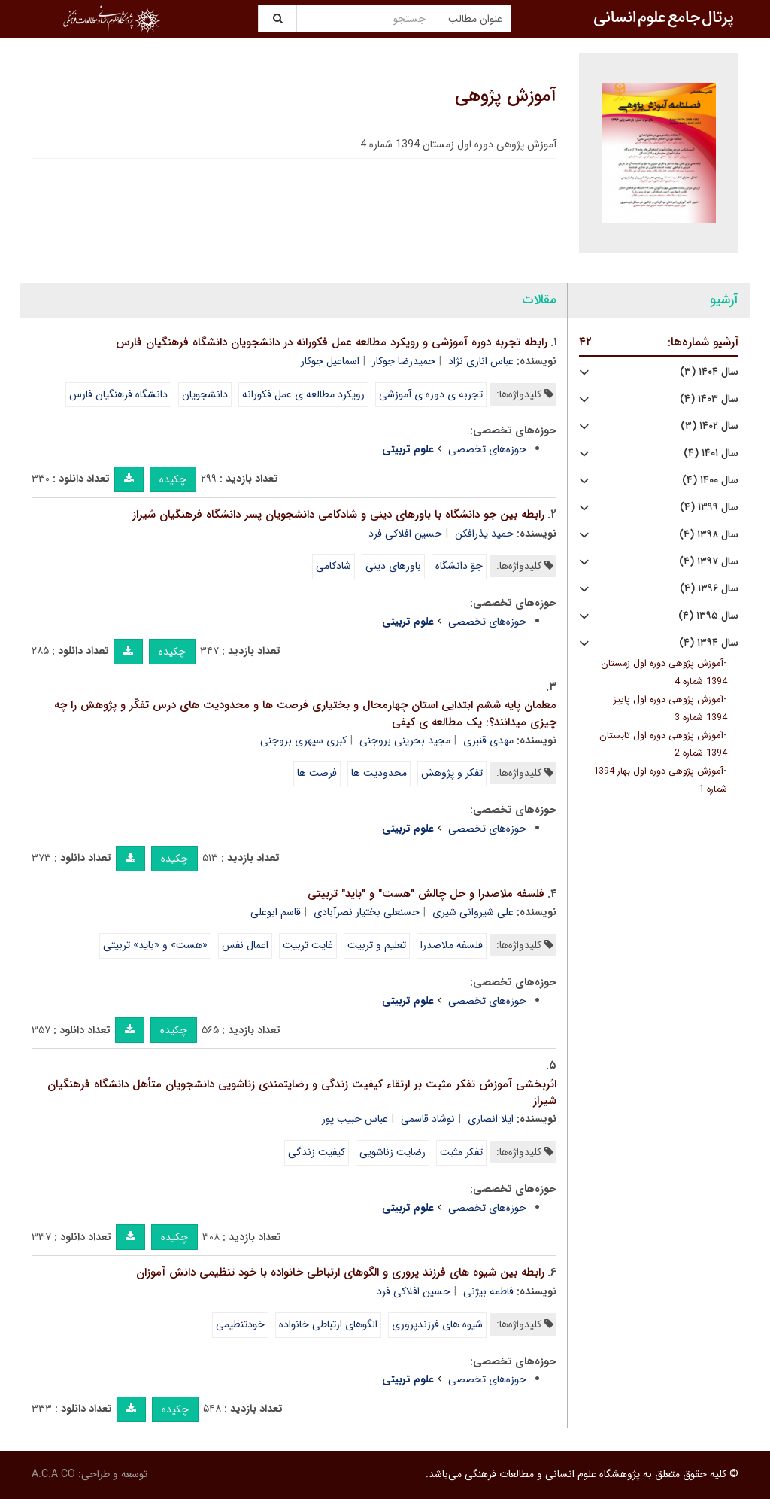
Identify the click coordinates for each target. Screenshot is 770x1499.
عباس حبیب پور (355, 1119)
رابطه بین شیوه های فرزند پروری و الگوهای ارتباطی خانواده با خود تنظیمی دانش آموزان (340, 1272)
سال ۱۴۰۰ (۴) (710, 480)
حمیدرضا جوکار (403, 361)
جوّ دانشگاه (459, 566)
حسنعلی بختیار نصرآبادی (367, 912)
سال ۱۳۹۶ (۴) (709, 589)
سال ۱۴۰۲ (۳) (709, 426)
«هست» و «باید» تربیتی (155, 945)
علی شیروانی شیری (473, 912)
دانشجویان (205, 394)
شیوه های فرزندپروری (437, 1324)
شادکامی (333, 566)
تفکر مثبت (461, 1152)
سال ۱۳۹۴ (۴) (708, 643)
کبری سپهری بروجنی (303, 740)
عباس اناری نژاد (481, 361)
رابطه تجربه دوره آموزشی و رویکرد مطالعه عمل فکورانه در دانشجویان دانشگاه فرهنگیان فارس (331, 342)
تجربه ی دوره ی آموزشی (431, 394)
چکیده (172, 479)
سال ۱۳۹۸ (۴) (708, 535)
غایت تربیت (308, 945)
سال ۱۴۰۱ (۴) (711, 453)
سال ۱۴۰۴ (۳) (709, 372)
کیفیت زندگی (316, 1152)
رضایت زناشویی (392, 1152)
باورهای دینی (393, 566)
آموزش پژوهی (505, 96)
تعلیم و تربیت (376, 945)
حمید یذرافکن (484, 533)
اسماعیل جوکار (330, 361)
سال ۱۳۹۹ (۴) (709, 507)
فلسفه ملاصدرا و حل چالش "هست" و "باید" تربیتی (426, 894)
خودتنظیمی (240, 1324)
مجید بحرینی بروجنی (404, 740)
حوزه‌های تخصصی (487, 449)
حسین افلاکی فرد (405, 533)
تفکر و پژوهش (452, 773)
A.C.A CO (53, 1474)
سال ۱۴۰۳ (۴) (709, 399)
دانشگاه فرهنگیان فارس (118, 394)
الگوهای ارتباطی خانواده (328, 1324)
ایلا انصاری (491, 1119)
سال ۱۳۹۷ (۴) (708, 562)
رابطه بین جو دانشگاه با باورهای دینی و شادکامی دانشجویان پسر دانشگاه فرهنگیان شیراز (338, 515)
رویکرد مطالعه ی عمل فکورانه (303, 394)
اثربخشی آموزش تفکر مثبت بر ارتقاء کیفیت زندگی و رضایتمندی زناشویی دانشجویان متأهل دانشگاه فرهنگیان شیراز (301, 1093)
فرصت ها (317, 773)
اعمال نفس (245, 945)
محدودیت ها (379, 773)
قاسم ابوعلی (275, 912)
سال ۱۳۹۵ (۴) (708, 616)
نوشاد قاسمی (428, 1119)
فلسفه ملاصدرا (451, 945)
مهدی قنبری (488, 740)
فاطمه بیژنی (488, 1291)
